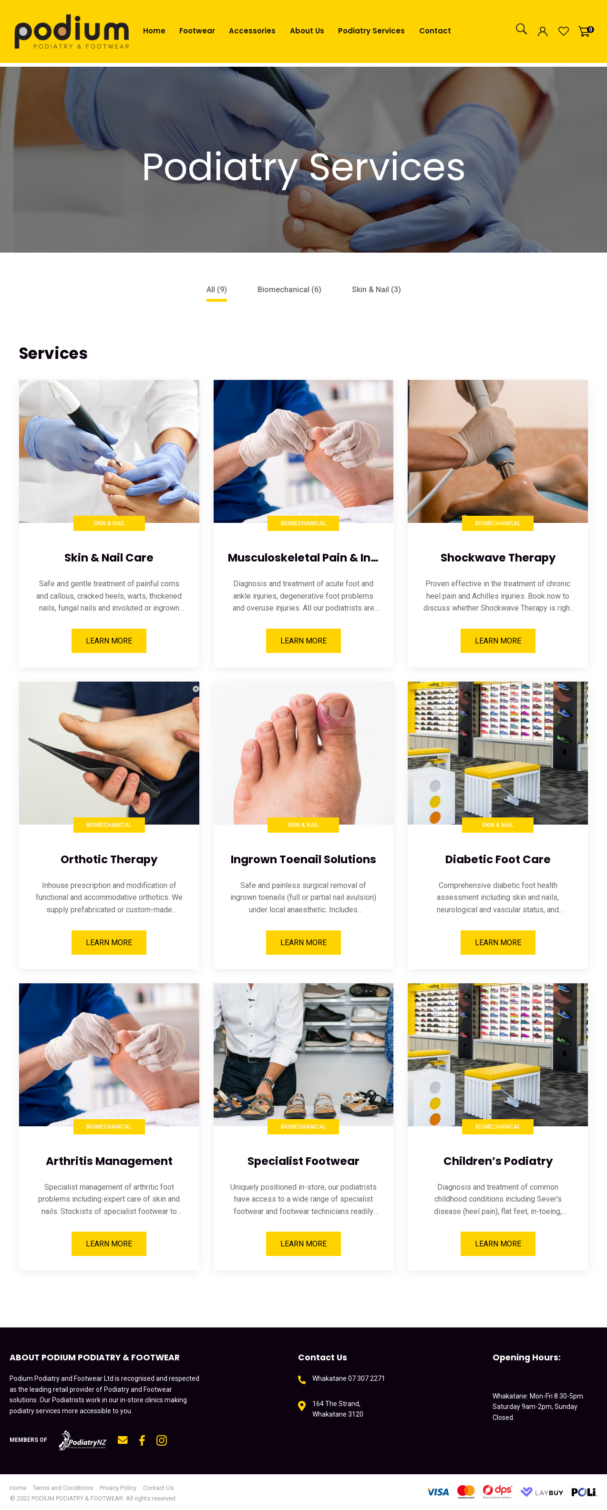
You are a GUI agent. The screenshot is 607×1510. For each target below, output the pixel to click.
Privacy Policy (118, 1487)
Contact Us (158, 1487)
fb (142, 1440)
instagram (161, 1440)
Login (542, 31)
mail (123, 1440)
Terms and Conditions (63, 1487)
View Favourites (563, 31)
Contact (435, 31)
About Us (307, 31)
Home (154, 31)
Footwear (197, 31)
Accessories (252, 31)
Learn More (109, 640)
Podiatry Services (371, 31)
